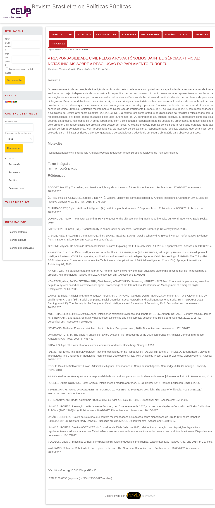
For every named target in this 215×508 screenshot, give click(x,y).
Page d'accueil (61, 34)
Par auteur (14, 172)
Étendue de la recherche (18, 133)
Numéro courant (177, 34)
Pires (85, 50)
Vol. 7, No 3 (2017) (72, 50)
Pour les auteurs (17, 240)
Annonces (58, 43)
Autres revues (16, 188)
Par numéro (15, 164)
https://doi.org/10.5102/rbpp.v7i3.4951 (76, 470)
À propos (84, 34)
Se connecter (106, 34)
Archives (201, 34)
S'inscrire (128, 34)
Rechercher (11, 121)
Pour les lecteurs (18, 232)
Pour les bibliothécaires (21, 248)
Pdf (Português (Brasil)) (63, 169)
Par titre (13, 180)
